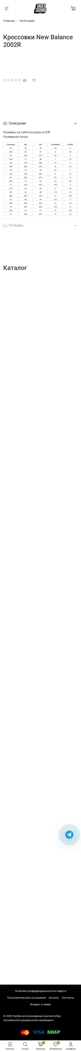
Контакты (68, 997)
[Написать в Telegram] (69, 835)
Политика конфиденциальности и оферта (40, 991)
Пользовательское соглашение (26, 997)
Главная (9, 20)
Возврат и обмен (40, 1004)
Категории (27, 20)
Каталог (54, 997)
